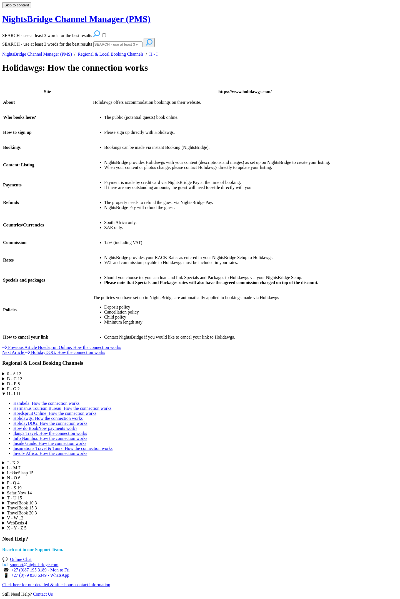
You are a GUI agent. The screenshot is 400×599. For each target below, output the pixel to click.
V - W (15, 518)
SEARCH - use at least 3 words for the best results (47, 44)
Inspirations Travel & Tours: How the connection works (62, 448)
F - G (13, 388)
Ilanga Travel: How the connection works (50, 433)
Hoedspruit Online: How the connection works (54, 413)
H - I (153, 54)
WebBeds (17, 523)
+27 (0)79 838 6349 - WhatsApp (40, 575)
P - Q (13, 482)
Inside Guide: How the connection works (49, 443)
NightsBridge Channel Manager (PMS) (37, 54)
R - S (14, 487)
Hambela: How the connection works (46, 403)
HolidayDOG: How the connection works (50, 423)
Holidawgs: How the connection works (75, 68)
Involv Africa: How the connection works (50, 453)
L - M (14, 467)
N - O (13, 477)
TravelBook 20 (22, 513)
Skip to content (16, 5)
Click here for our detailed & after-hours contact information (56, 584)
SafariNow (19, 492)
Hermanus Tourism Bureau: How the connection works (62, 408)
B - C (14, 378)
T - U (14, 498)
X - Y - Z (16, 528)
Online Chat (21, 559)
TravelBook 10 (22, 503)
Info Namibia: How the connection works (50, 438)
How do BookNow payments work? (45, 428)
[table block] (200, 212)
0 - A (14, 373)
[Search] (117, 44)
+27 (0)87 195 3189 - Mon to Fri (40, 570)
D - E (13, 383)
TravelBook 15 (22, 508)
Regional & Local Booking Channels (111, 54)
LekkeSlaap (20, 472)
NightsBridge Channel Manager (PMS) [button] (76, 19)
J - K (13, 462)
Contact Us (43, 594)
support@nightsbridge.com (34, 564)
